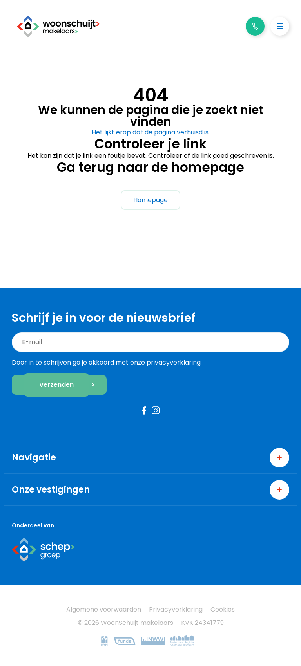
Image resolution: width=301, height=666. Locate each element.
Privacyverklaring (176, 609)
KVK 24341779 (202, 622)
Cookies (222, 609)
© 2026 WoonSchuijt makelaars (125, 622)
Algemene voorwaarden (103, 609)
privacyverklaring (174, 362)
